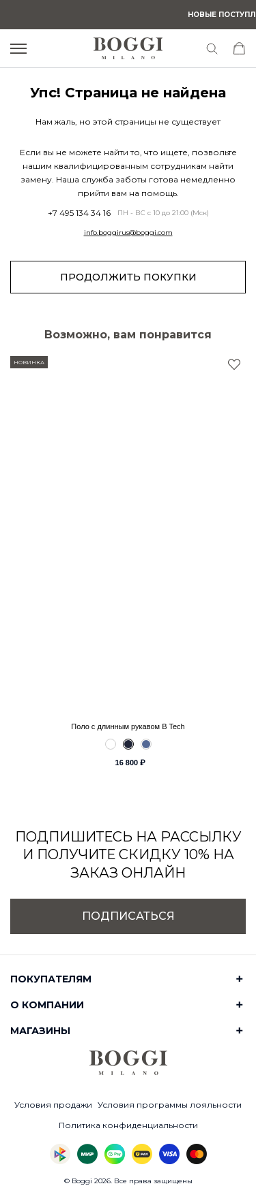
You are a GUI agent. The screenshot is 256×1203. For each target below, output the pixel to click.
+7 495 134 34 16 (79, 213)
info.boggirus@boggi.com (128, 233)
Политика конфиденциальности (128, 1125)
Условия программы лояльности (170, 1105)
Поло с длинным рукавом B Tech (127, 726)
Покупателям (50, 979)
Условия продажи (53, 1105)
